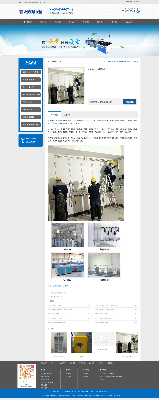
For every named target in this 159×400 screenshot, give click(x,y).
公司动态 (68, 373)
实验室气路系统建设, (60, 286)
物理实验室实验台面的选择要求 (56, 318)
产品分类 (31, 63)
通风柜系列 (27, 110)
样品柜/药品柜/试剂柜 (31, 95)
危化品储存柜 (58, 297)
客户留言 (137, 2)
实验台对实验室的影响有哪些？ (56, 322)
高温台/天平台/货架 (31, 72)
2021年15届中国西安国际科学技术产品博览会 (60, 309)
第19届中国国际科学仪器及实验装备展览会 (106, 305)
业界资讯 (68, 376)
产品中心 (43, 22)
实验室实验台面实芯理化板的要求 (104, 318)
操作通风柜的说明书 (53, 314)
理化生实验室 (28, 117)
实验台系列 (27, 102)
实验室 (56, 120)
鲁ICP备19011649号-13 (102, 391)
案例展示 (72, 22)
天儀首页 (29, 22)
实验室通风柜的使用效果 (101, 322)
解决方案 (58, 22)
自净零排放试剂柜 (59, 357)
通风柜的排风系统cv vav (104, 350)
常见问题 (86, 22)
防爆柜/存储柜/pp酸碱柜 (30, 125)
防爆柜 (81, 357)
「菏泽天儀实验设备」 (83, 391)
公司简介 (115, 22)
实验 (57, 123)
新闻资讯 (100, 22)
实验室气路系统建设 (127, 357)
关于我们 (86, 370)
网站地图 (129, 2)
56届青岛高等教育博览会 (54, 305)
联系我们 (129, 22)
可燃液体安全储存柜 (60, 293)
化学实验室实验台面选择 (101, 314)
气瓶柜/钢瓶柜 (28, 80)
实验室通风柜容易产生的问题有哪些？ (105, 309)
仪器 (61, 120)
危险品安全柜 (28, 87)
